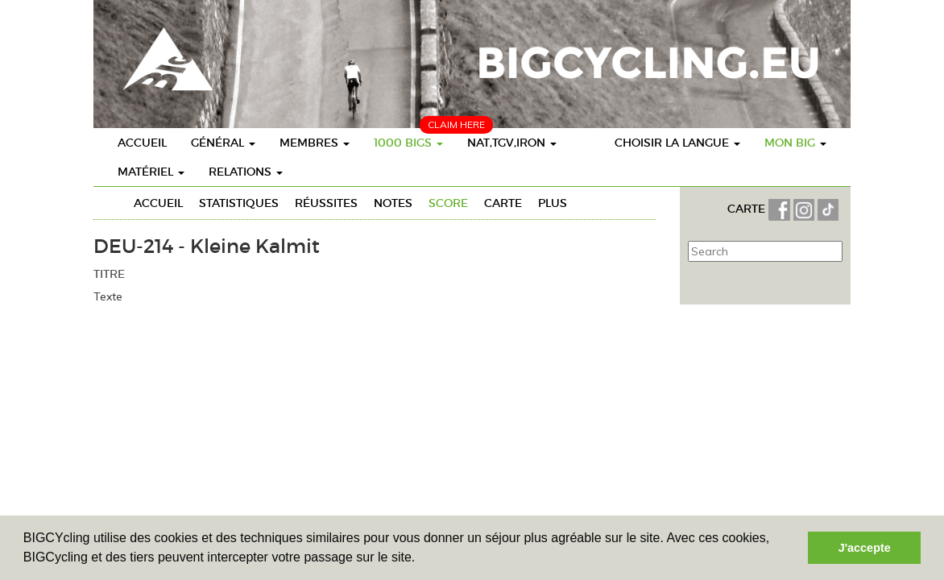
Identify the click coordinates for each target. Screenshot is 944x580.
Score (448, 203)
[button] (421, 559)
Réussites (326, 203)
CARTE (747, 208)
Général (223, 142)
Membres (314, 142)
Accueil (142, 142)
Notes (393, 203)
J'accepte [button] (864, 547)
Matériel (151, 171)
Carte (503, 203)
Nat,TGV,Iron (512, 142)
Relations (246, 171)
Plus (552, 203)
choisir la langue (677, 142)
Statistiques (239, 203)
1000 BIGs (408, 142)
